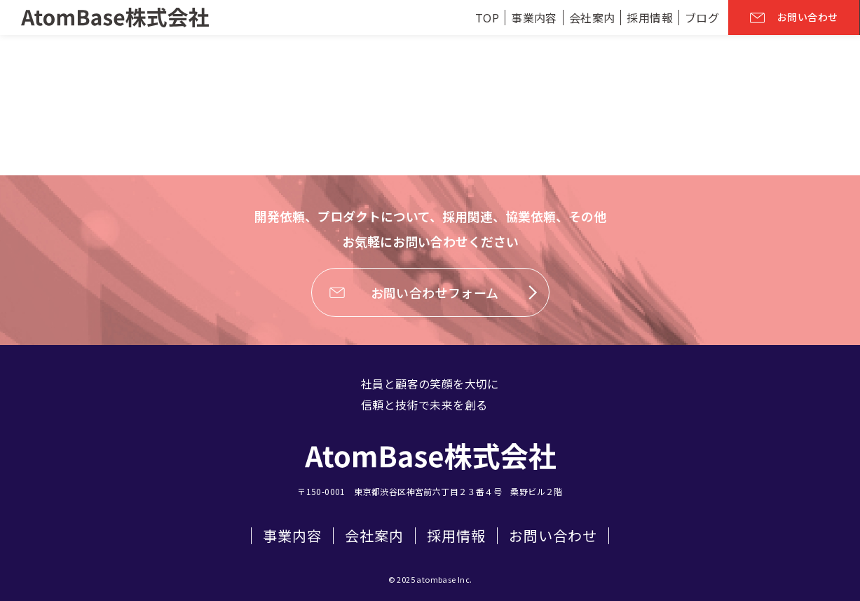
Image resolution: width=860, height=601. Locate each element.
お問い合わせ (553, 535)
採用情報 (456, 535)
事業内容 (292, 535)
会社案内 (374, 535)
